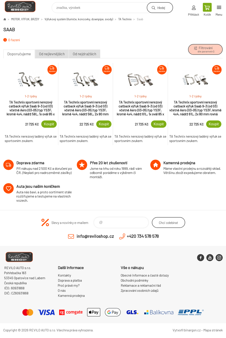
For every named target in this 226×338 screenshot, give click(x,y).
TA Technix (125, 19)
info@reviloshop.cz (95, 236)
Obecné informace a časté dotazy (145, 275)
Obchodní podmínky (134, 280)
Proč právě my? (69, 285)
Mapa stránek (213, 330)
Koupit (49, 124)
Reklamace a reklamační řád (141, 285)
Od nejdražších (84, 54)
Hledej (161, 8)
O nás (62, 290)
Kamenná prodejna (71, 295)
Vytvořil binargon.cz (187, 330)
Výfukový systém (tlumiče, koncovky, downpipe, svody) (79, 19)
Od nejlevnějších (52, 54)
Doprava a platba (70, 280)
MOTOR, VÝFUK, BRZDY (25, 19)
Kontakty (64, 275)
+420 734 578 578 (143, 236)
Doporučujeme (19, 54)
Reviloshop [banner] (22, 6)
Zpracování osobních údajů (139, 290)
